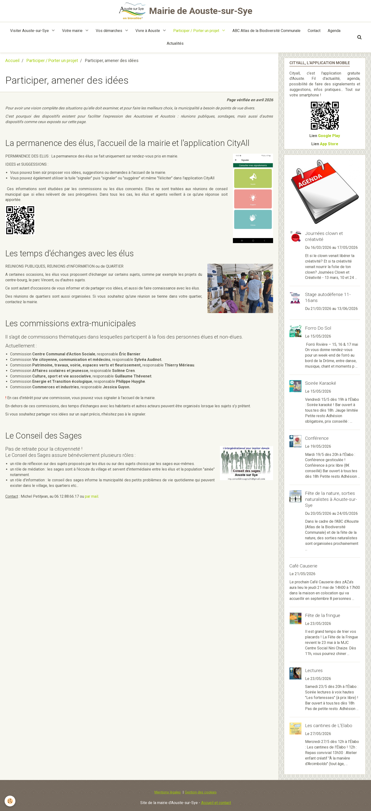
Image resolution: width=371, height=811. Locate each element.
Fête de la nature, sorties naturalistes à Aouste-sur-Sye (331, 499)
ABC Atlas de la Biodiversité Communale (266, 30)
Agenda (334, 30)
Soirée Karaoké (320, 383)
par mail (91, 496)
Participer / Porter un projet (196, 30)
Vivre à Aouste (148, 30)
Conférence (317, 438)
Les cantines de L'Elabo (328, 725)
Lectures (314, 670)
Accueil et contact (216, 802)
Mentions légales (167, 792)
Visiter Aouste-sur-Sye (30, 30)
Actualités (175, 43)
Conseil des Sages (32, 455)
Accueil (12, 60)
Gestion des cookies (201, 792)
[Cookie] (10, 801)
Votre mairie (72, 30)
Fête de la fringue (322, 615)
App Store (329, 144)
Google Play (329, 135)
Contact (314, 30)
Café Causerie (303, 565)
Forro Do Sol (318, 328)
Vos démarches (109, 30)
